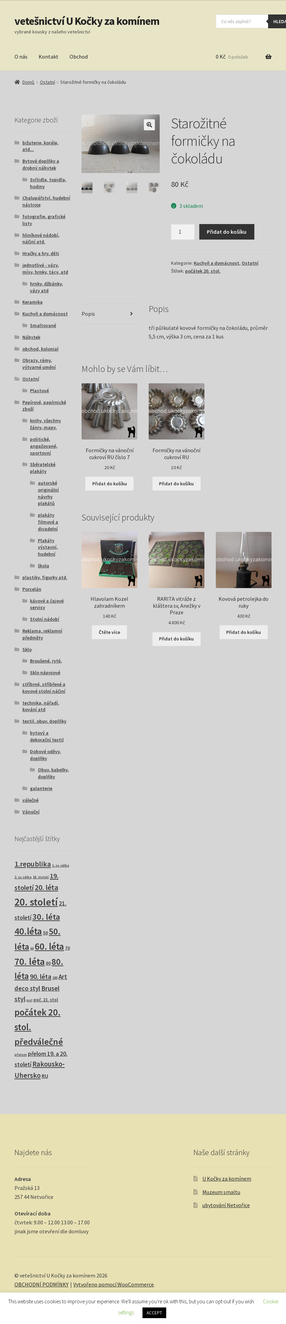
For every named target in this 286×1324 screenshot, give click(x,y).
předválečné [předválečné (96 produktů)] (38, 1041)
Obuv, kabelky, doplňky (53, 773)
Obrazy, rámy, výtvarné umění (39, 363)
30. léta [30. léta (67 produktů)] (46, 916)
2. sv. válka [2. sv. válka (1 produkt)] (23, 877)
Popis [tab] (88, 313)
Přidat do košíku (226, 231)
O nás (21, 56)
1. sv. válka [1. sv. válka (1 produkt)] (60, 865)
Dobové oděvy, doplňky (45, 754)
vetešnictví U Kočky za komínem (86, 21)
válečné (30, 800)
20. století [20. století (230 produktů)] (36, 902)
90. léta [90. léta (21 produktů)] (40, 976)
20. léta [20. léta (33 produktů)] (46, 887)
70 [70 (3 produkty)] (67, 948)
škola (43, 566)
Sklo (27, 649)
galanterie (41, 788)
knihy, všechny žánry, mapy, (45, 424)
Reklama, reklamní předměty (42, 634)
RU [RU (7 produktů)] (45, 1075)
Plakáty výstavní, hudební (48, 547)
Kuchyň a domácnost (216, 263)
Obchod (79, 56)
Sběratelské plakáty (42, 467)
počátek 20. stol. (203, 271)
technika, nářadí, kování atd (40, 706)
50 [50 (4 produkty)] (45, 933)
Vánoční (31, 812)
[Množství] (182, 232)
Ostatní (47, 82)
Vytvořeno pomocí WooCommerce (113, 1284)
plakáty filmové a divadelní (48, 522)
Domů (28, 82)
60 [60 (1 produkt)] (32, 948)
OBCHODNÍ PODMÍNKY (41, 1284)
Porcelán (31, 589)
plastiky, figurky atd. (44, 577)
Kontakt (49, 56)
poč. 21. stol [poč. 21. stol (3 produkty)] (45, 1000)
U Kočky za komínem (226, 1178)
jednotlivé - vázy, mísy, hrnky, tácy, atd (45, 268)
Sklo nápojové (45, 672)
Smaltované (43, 325)
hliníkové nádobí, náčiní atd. (41, 238)
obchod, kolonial (40, 349)
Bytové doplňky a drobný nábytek (40, 164)
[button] (149, 124)
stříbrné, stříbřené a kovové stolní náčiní (43, 687)
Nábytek (31, 337)
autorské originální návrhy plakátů (48, 493)
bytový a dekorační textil (47, 736)
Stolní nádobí (44, 619)
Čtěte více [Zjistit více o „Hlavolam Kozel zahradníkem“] (109, 632)
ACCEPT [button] (154, 1313)
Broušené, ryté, (46, 661)
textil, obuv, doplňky (44, 721)
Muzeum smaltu (221, 1192)
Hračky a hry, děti (40, 253)
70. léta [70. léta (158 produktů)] (29, 962)
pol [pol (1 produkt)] (29, 1000)
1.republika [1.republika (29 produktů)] (32, 864)
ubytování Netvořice (226, 1205)
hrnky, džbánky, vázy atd (46, 287)
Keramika (32, 302)
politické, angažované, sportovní (43, 446)
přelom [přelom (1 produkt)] (20, 1054)
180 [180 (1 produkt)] (54, 978)
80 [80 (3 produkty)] (48, 963)
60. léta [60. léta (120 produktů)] (49, 946)
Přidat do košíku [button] (109, 484)
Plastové (39, 390)
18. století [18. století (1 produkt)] (41, 877)
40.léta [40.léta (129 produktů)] (28, 931)
